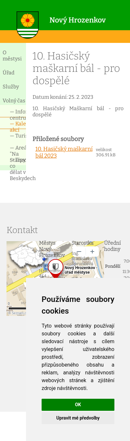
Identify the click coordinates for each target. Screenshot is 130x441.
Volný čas (14, 100)
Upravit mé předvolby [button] (77, 418)
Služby (11, 87)
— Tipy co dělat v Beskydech (18, 162)
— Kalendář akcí (18, 126)
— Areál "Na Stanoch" (18, 150)
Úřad (8, 73)
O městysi (12, 55)
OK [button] (78, 404)
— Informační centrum (18, 114)
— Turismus (18, 136)
